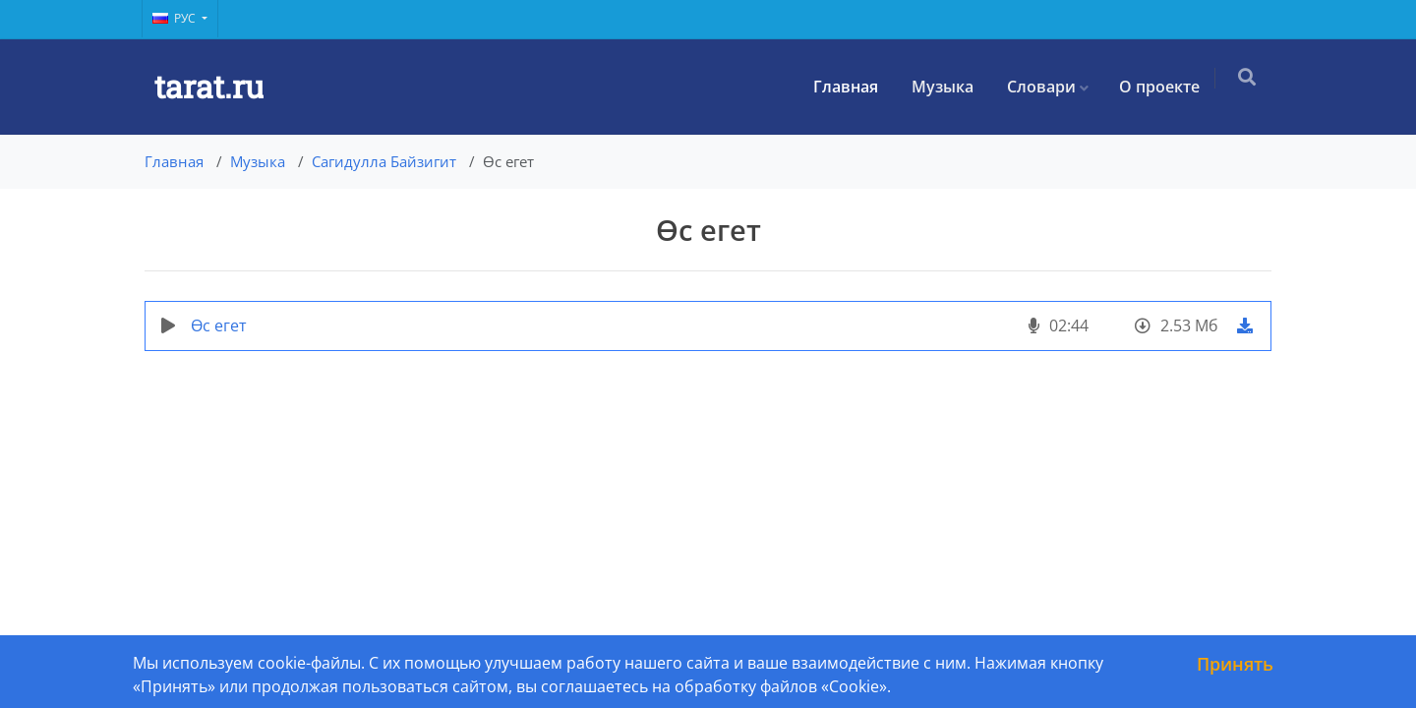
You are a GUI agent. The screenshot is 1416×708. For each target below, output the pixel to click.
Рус (175, 18)
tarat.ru (209, 86)
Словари (1047, 86)
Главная (851, 86)
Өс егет (219, 325)
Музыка (948, 86)
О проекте (1165, 86)
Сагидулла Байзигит (384, 161)
